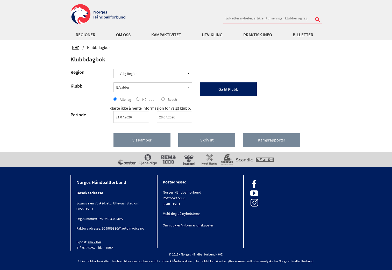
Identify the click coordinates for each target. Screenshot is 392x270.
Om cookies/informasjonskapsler (188, 225)
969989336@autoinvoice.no (123, 228)
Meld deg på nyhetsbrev (181, 213)
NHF (75, 47)
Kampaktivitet (166, 35)
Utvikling (212, 35)
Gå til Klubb (228, 89)
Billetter (303, 35)
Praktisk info (257, 35)
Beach (172, 99)
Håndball (149, 99)
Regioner (85, 35)
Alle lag (125, 99)
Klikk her (94, 242)
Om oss (123, 35)
